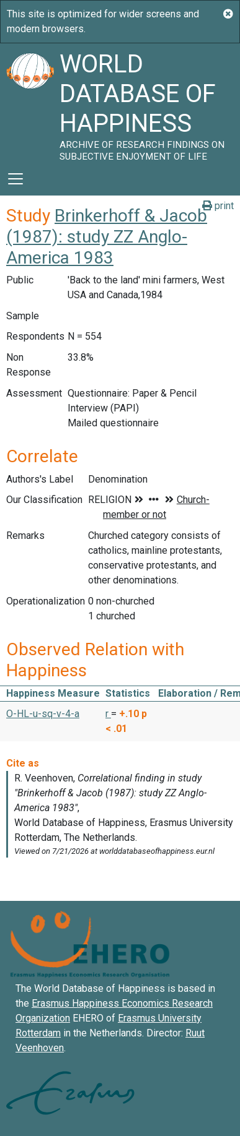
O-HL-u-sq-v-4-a (42, 714)
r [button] (108, 714)
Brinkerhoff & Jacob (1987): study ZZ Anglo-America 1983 (106, 236)
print (218, 206)
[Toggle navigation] (15, 179)
